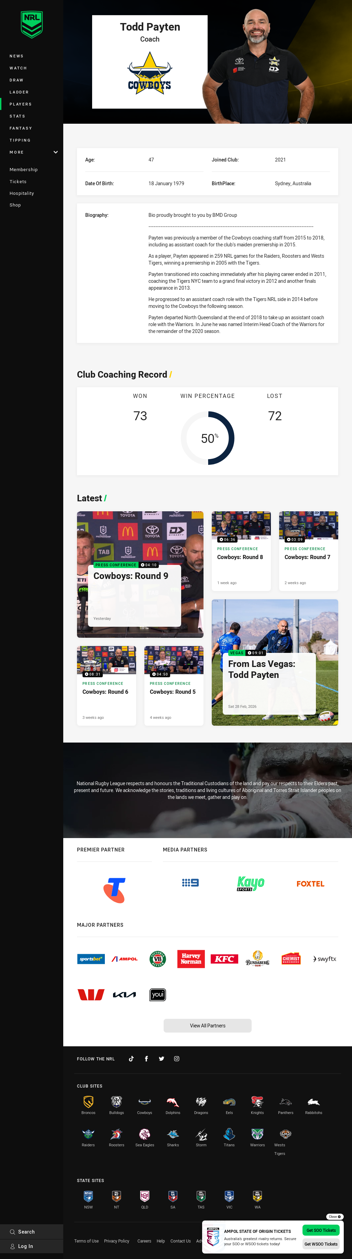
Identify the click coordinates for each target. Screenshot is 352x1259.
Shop (15, 205)
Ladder (19, 91)
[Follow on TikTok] (131, 1058)
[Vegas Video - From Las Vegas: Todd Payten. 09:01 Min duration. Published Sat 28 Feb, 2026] (275, 662)
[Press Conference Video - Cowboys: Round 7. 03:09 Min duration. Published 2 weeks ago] (308, 551)
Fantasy (21, 128)
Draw (17, 79)
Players (21, 104)
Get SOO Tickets (321, 1230)
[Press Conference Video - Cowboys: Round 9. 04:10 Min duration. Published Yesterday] (140, 574)
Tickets (18, 181)
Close (335, 1217)
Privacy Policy (116, 1241)
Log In (21, 1246)
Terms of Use (86, 1241)
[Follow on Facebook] (146, 1058)
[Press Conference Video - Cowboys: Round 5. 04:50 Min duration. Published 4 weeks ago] (174, 686)
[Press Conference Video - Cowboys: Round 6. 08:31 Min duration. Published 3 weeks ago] (106, 686)
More (34, 152)
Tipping (20, 140)
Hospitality (22, 193)
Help (161, 1241)
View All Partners (208, 1025)
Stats (18, 116)
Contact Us (180, 1241)
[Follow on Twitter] (161, 1058)
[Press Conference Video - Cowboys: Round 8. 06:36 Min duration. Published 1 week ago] (241, 551)
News (17, 55)
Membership (24, 169)
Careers (144, 1241)
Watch (19, 67)
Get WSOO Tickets (321, 1244)
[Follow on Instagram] (176, 1058)
